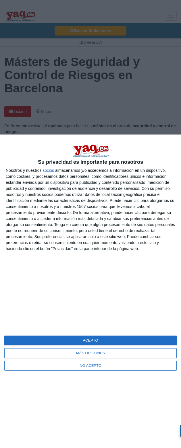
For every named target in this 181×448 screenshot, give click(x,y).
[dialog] (90, 291)
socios (48, 170)
